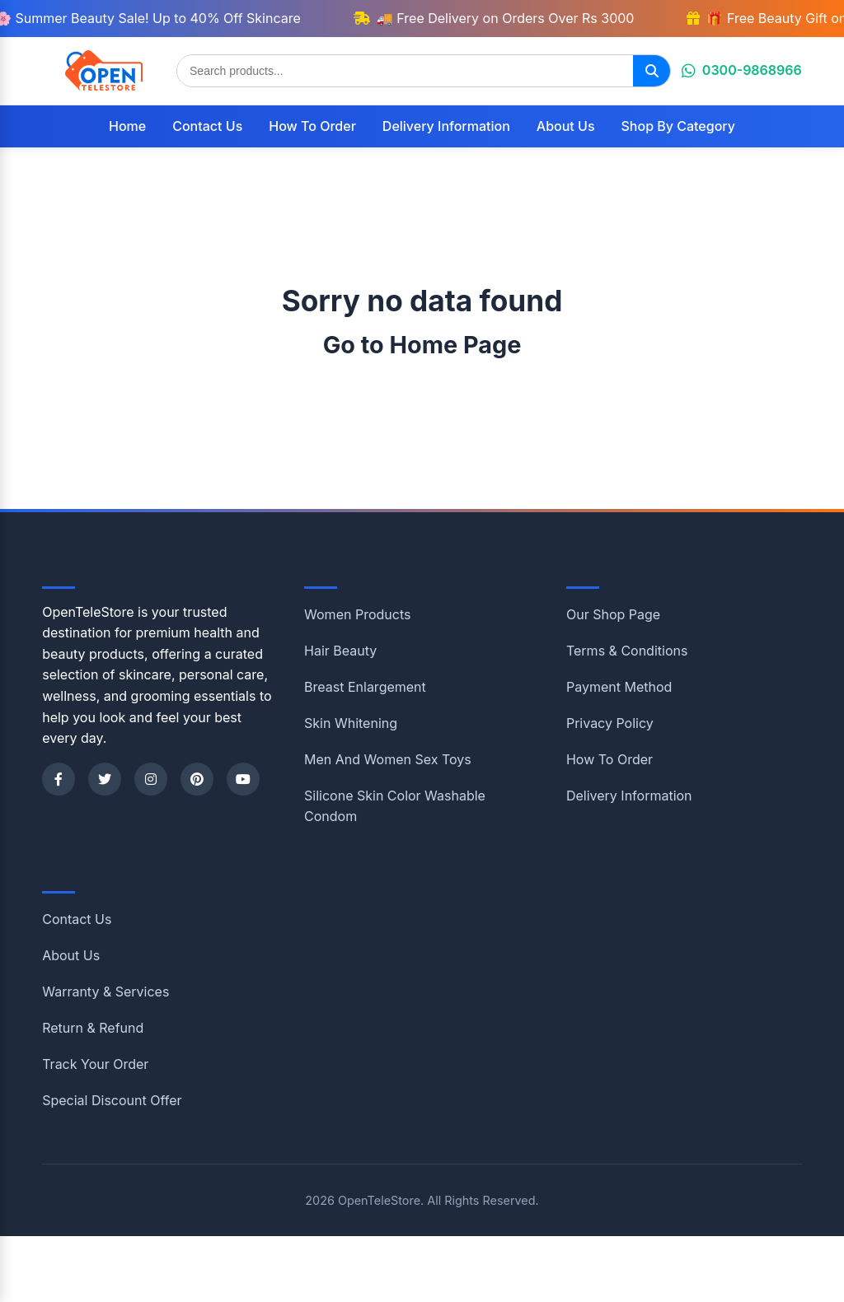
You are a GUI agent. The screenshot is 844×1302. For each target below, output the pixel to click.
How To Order (312, 126)
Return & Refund (92, 1028)
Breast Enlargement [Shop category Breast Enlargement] (365, 687)
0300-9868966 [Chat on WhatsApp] (742, 70)
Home (127, 126)
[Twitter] (104, 779)
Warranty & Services (105, 991)
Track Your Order (95, 1064)
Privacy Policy (610, 723)
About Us (566, 126)
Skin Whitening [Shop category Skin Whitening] (350, 723)
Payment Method (619, 687)
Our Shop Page (613, 614)
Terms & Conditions (626, 650)
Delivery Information (446, 126)
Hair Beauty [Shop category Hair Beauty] (340, 650)
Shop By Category (678, 126)
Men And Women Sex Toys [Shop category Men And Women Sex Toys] (387, 759)
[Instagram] (150, 779)
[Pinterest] (197, 779)
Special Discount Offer (111, 1100)
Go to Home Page (422, 344)
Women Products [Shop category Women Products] (357, 614)
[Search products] (405, 70)
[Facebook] (58, 779)
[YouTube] (243, 779)
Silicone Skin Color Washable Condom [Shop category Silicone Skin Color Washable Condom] (394, 806)
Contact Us (207, 126)
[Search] (651, 70)
